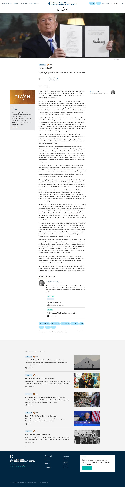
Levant (41, 327)
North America (55, 323)
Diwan (22, 3)
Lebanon (92, 3)
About (26, 3)
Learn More (15, 127)
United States (65, 323)
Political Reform (44, 323)
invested (73, 213)
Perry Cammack (44, 85)
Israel (47, 327)
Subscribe (87, 468)
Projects (66, 456)
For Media (65, 468)
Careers (65, 464)
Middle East (75, 323)
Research (17, 3)
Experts (31, 3)
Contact (65, 462)
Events (65, 459)
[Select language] (116, 3)
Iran (98, 3)
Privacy (65, 466)
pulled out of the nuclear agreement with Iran (70, 91)
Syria (53, 327)
